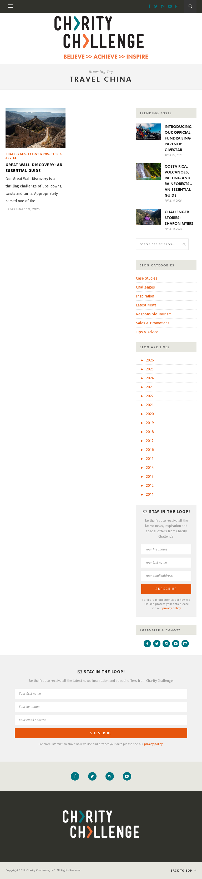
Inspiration (145, 296)
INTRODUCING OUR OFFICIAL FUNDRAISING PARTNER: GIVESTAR (178, 138)
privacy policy (171, 608)
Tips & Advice (147, 332)
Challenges (16, 154)
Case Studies (146, 278)
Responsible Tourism (153, 314)
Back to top (183, 870)
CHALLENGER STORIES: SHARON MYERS (179, 218)
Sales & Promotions (152, 323)
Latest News (38, 154)
